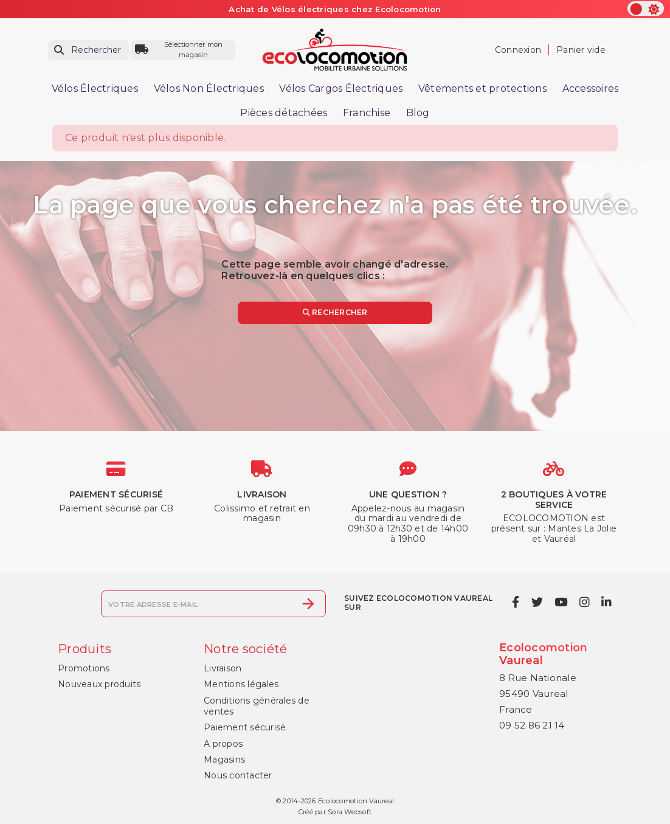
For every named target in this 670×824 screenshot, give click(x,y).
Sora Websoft (349, 812)
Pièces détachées (283, 113)
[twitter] (536, 602)
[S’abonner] (308, 603)
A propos (223, 743)
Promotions (84, 668)
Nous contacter (238, 775)
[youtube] (561, 602)
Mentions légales (241, 684)
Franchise (366, 113)
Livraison (222, 668)
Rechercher (335, 312)
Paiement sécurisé (245, 727)
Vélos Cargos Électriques (340, 88)
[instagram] (584, 602)
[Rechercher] (88, 50)
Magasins (224, 759)
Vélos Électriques (95, 88)
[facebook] (515, 602)
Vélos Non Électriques (209, 88)
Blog (418, 113)
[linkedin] (607, 602)
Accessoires (590, 88)
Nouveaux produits (99, 684)
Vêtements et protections (482, 88)
